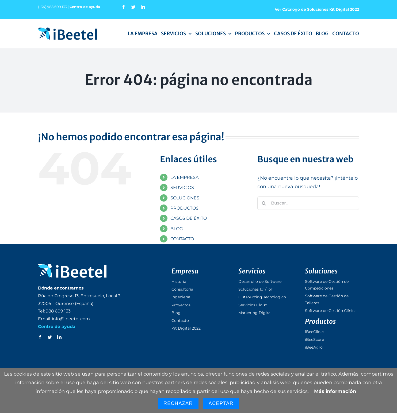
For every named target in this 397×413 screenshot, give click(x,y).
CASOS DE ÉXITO (188, 218)
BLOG (176, 228)
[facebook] (123, 7)
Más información (335, 391)
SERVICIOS (182, 187)
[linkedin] (143, 7)
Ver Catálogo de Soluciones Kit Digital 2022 (317, 9)
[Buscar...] (308, 203)
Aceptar (221, 403)
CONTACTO (182, 238)
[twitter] (133, 7)
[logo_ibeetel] (67, 30)
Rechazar (178, 403)
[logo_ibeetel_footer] (72, 266)
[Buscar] (264, 203)
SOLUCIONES (184, 197)
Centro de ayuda (85, 7)
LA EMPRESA (184, 177)
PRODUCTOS (184, 208)
